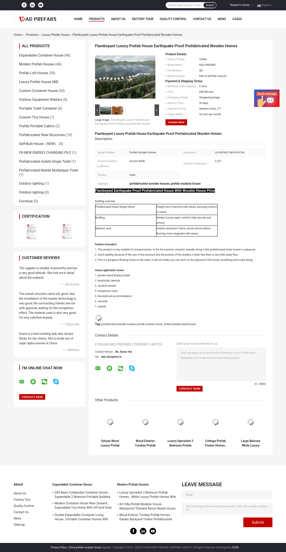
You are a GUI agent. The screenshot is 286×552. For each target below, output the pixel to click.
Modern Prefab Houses (37, 64)
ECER (235, 547)
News (222, 19)
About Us (118, 19)
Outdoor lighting (31, 183)
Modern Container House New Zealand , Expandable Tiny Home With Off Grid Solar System (83, 506)
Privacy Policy (59, 547)
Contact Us (202, 19)
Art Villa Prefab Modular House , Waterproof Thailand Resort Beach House (147, 506)
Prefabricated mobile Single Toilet (45, 161)
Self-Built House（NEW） (38, 144)
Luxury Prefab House (56, 34)
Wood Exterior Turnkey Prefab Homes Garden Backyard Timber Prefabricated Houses (145, 443)
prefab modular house (149, 324)
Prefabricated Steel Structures (42, 135)
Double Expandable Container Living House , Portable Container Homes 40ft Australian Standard (81, 517)
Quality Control (173, 19)
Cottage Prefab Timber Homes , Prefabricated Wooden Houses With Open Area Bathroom (216, 443)
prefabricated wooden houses (119, 324)
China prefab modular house (85, 547)
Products (97, 19)
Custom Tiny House (34, 117)
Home (78, 19)
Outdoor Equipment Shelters (40, 100)
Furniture (26, 201)
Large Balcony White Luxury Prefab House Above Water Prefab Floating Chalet (250, 443)
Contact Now (176, 122)
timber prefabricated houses (180, 324)
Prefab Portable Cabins (37, 126)
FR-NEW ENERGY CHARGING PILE (45, 153)
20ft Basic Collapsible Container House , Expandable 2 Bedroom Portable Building (82, 495)
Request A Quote (239, 4)
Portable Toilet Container (38, 108)
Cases (237, 19)
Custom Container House (38, 91)
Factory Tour (142, 19)
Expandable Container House (41, 55)
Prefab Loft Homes (33, 73)
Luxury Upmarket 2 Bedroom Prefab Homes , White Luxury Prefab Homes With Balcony (180, 443)
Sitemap (19, 524)
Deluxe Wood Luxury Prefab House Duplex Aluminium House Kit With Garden (110, 443)
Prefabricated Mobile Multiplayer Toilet (48, 170)
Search (210, 5)
